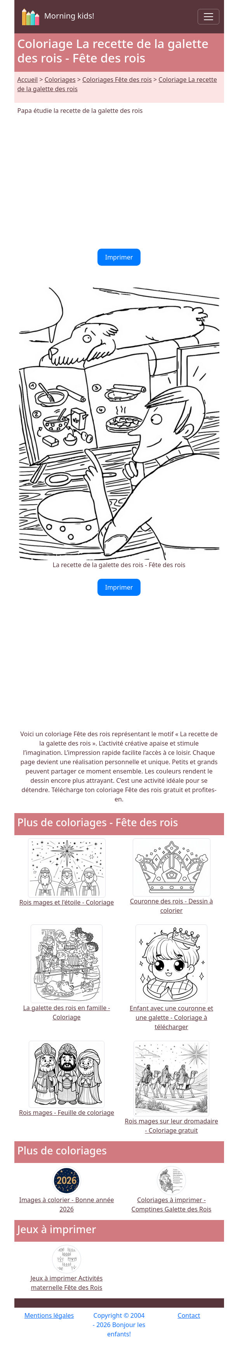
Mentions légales (49, 1315)
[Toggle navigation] (208, 16)
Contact (189, 1315)
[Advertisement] (119, 182)
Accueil (27, 79)
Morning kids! (56, 16)
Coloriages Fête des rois (117, 79)
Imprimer (119, 257)
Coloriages (60, 79)
